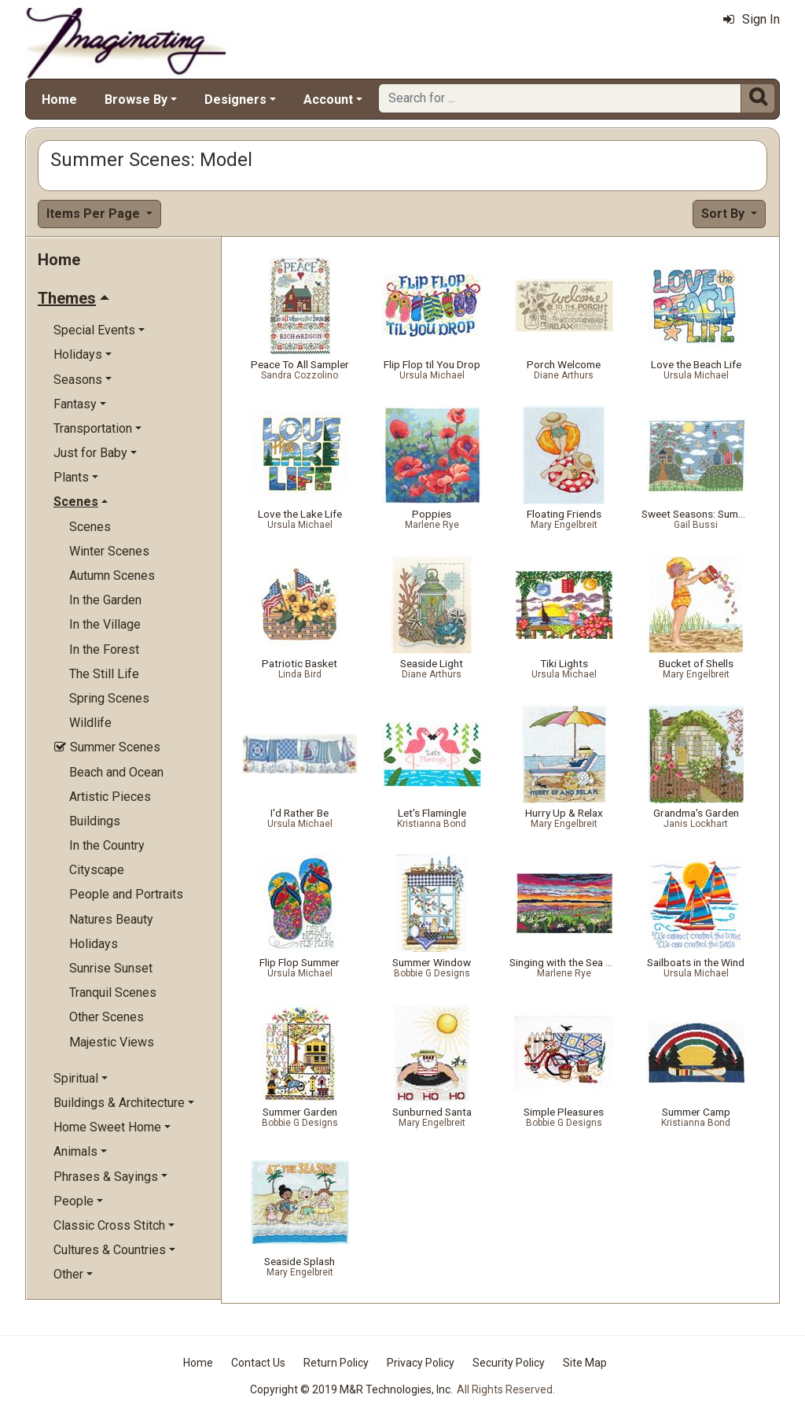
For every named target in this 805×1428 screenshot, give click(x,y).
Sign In (751, 19)
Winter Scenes (109, 551)
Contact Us (258, 1362)
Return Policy (336, 1362)
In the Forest (104, 649)
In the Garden (105, 599)
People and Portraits (126, 894)
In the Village (105, 624)
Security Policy (508, 1362)
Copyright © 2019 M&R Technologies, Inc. (351, 1389)
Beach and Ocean (116, 772)
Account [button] (328, 99)
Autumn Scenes (112, 575)
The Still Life (104, 673)
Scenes (90, 526)
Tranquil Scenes (112, 992)
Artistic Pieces (110, 796)
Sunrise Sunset (111, 968)
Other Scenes (106, 1016)
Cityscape (96, 869)
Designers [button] (235, 99)
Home (59, 99)
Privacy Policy (420, 1362)
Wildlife (90, 722)
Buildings (94, 821)
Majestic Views (111, 1042)
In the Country (107, 845)
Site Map (585, 1362)
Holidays (93, 943)
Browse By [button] (136, 99)
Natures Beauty (111, 919)
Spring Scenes (109, 698)
